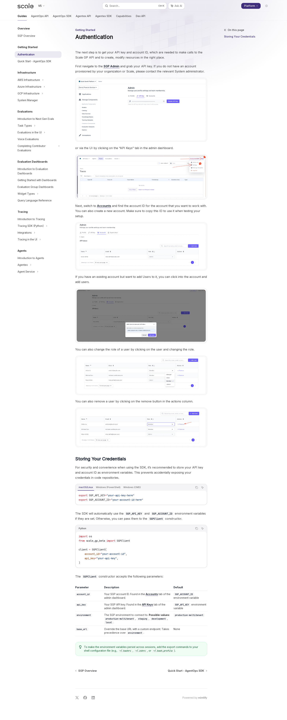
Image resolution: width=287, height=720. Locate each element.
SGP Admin (111, 66)
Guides (22, 17)
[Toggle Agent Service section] (38, 271)
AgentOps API (40, 17)
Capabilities (123, 17)
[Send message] (203, 683)
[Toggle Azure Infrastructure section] (38, 86)
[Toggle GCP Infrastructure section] (38, 93)
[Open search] (134, 6)
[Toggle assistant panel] (176, 6)
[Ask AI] (202, 487)
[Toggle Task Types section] (38, 125)
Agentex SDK (103, 17)
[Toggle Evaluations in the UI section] (38, 132)
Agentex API (83, 17)
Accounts (104, 206)
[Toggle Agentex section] (38, 265)
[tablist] (134, 487)
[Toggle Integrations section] (38, 232)
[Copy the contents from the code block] (196, 487)
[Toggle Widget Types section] (38, 193)
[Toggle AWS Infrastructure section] (38, 80)
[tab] (86, 487)
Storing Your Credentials (239, 36)
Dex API (140, 17)
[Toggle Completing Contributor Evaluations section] (38, 148)
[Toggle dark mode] (266, 6)
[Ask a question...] (141, 681)
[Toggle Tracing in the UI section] (38, 239)
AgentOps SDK (62, 17)
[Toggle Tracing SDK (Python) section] (38, 226)
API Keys (147, 604)
